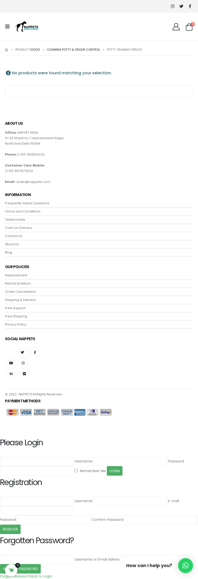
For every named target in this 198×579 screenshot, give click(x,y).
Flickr (24, 374)
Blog (8, 252)
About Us (12, 244)
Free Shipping (16, 316)
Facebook (35, 352)
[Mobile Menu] (9, 26)
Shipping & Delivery (20, 300)
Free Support (15, 308)
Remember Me (90, 470)
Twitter (22, 352)
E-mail (173, 500)
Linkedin (11, 374)
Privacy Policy (15, 324)
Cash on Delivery (18, 228)
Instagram (23, 363)
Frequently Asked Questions (27, 203)
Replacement (16, 275)
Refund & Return (18, 283)
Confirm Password (107, 519)
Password (176, 461)
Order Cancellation (20, 292)
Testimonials (15, 219)
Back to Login (40, 576)
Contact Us (13, 236)
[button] (185, 565)
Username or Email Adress (97, 559)
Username (83, 461)
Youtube (11, 363)
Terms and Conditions (22, 211)
